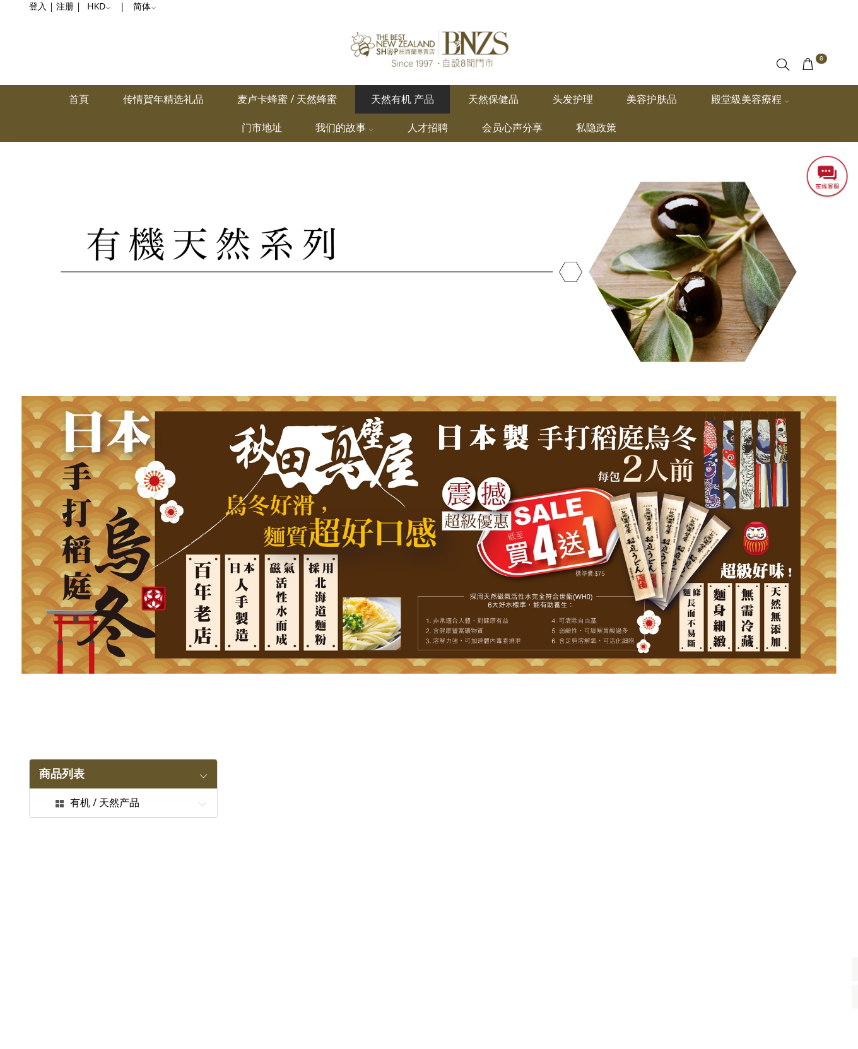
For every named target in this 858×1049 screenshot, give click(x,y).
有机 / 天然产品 (104, 803)
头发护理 (573, 99)
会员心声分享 (512, 127)
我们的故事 (344, 127)
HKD (99, 6)
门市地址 (262, 127)
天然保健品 (493, 99)
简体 (144, 6)
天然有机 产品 (402, 99)
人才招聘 (428, 127)
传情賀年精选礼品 (163, 99)
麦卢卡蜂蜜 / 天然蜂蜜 (287, 99)
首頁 (79, 99)
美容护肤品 (651, 99)
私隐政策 (596, 127)
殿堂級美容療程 (750, 99)
